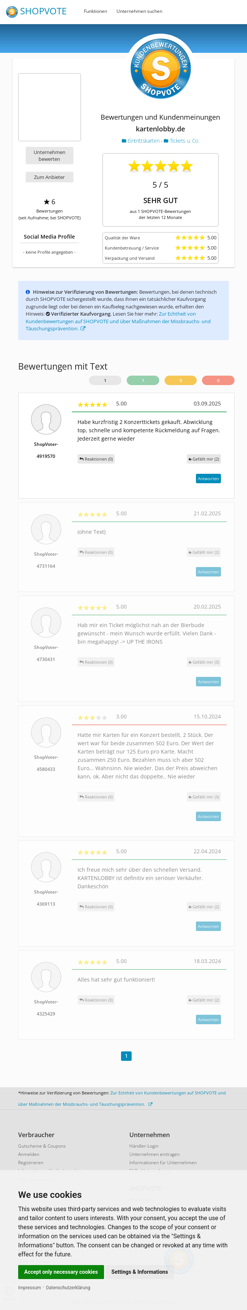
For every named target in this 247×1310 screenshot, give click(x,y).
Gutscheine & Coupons (42, 1146)
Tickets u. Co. (181, 140)
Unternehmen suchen (139, 11)
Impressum (29, 1287)
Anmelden (28, 1154)
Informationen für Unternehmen (163, 1162)
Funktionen (95, 11)
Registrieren (30, 1162)
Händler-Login (143, 1146)
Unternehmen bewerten (49, 155)
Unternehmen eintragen (154, 1154)
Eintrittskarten (141, 140)
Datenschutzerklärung (68, 1287)
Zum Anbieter (49, 177)
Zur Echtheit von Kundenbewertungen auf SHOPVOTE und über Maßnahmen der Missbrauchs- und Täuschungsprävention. (118, 321)
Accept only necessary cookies (61, 1272)
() (204, 459)
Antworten (208, 478)
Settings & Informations (140, 1272)
